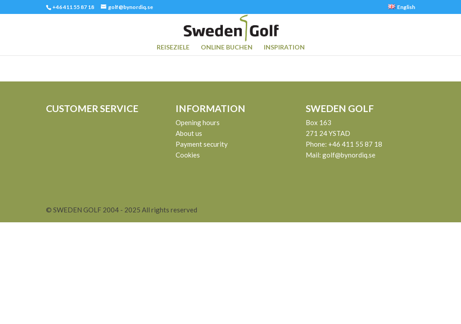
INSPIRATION (284, 47)
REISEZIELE (173, 47)
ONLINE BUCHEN (227, 47)
